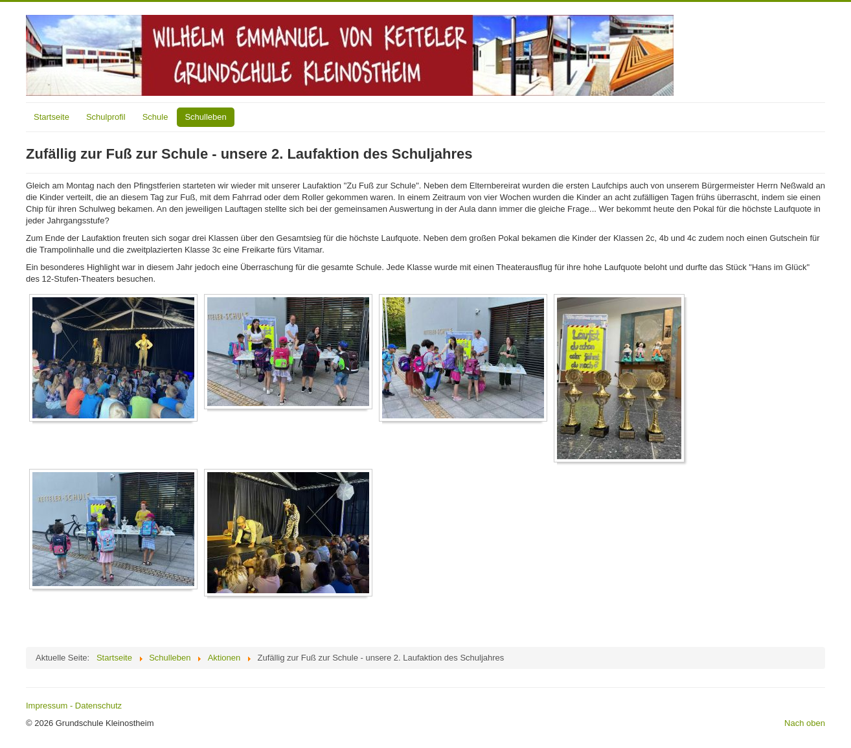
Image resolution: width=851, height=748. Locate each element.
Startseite (51, 117)
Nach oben (804, 723)
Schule (155, 117)
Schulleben (205, 117)
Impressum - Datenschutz (74, 705)
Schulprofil (106, 117)
